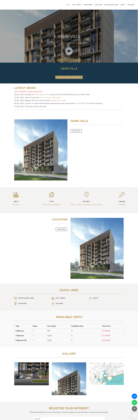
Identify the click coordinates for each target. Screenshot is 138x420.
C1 (34, 336)
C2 (34, 340)
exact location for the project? (50, 97)
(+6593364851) (80, 103)
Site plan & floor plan (58, 100)
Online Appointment (41, 94)
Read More (76, 131)
